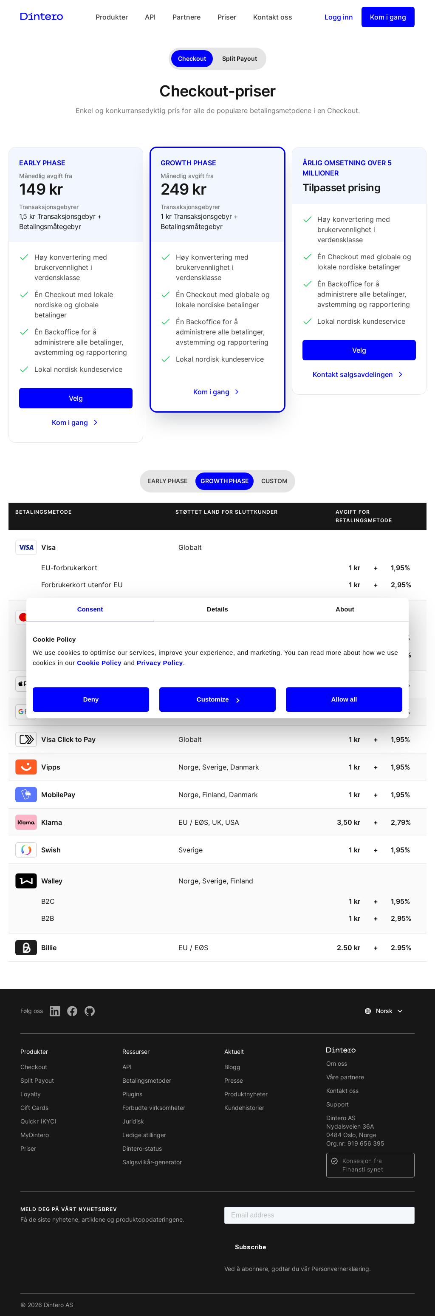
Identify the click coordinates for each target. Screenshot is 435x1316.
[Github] (90, 1011)
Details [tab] (217, 609)
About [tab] (345, 609)
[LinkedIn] (55, 1011)
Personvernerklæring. (341, 1268)
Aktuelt (234, 1051)
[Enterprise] (359, 271)
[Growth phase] (217, 279)
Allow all (344, 699)
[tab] (167, 481)
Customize (218, 699)
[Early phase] (75, 295)
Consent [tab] (90, 609)
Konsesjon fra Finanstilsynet (362, 1165)
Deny (91, 699)
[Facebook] (72, 1011)
